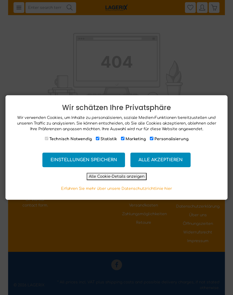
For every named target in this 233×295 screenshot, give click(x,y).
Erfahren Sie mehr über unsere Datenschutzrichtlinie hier (116, 189)
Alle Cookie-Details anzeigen (116, 176)
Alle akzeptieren (161, 159)
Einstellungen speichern (83, 159)
